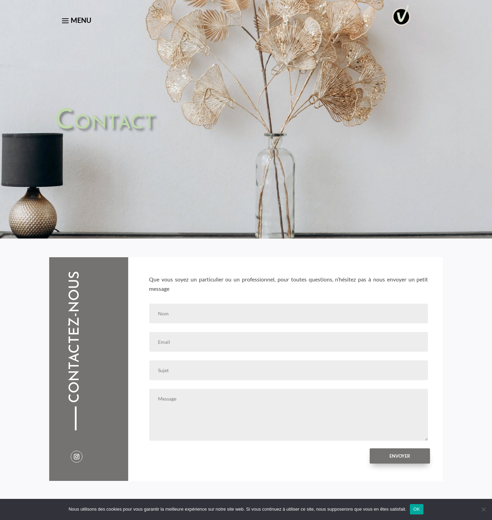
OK (416, 509)
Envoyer (399, 456)
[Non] (483, 509)
